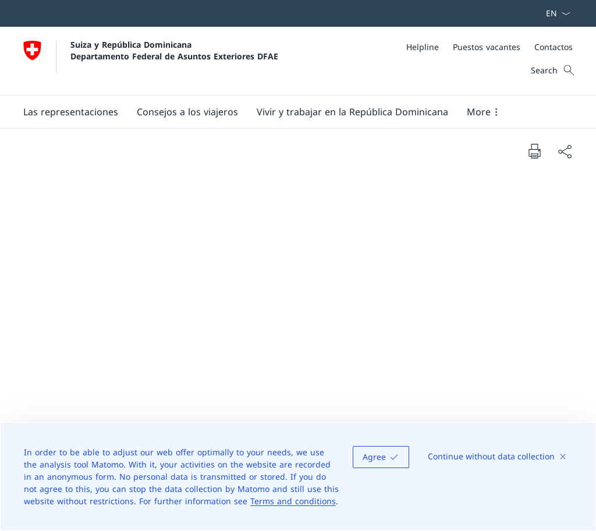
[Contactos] (553, 47)
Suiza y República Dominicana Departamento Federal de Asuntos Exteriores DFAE (174, 50)
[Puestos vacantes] (486, 47)
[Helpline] (422, 47)
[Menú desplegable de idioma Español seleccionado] (554, 13)
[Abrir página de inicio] (150, 61)
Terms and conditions (293, 501)
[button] (70, 111)
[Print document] (534, 151)
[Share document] (564, 151)
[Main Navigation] (288, 111)
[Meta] (489, 47)
